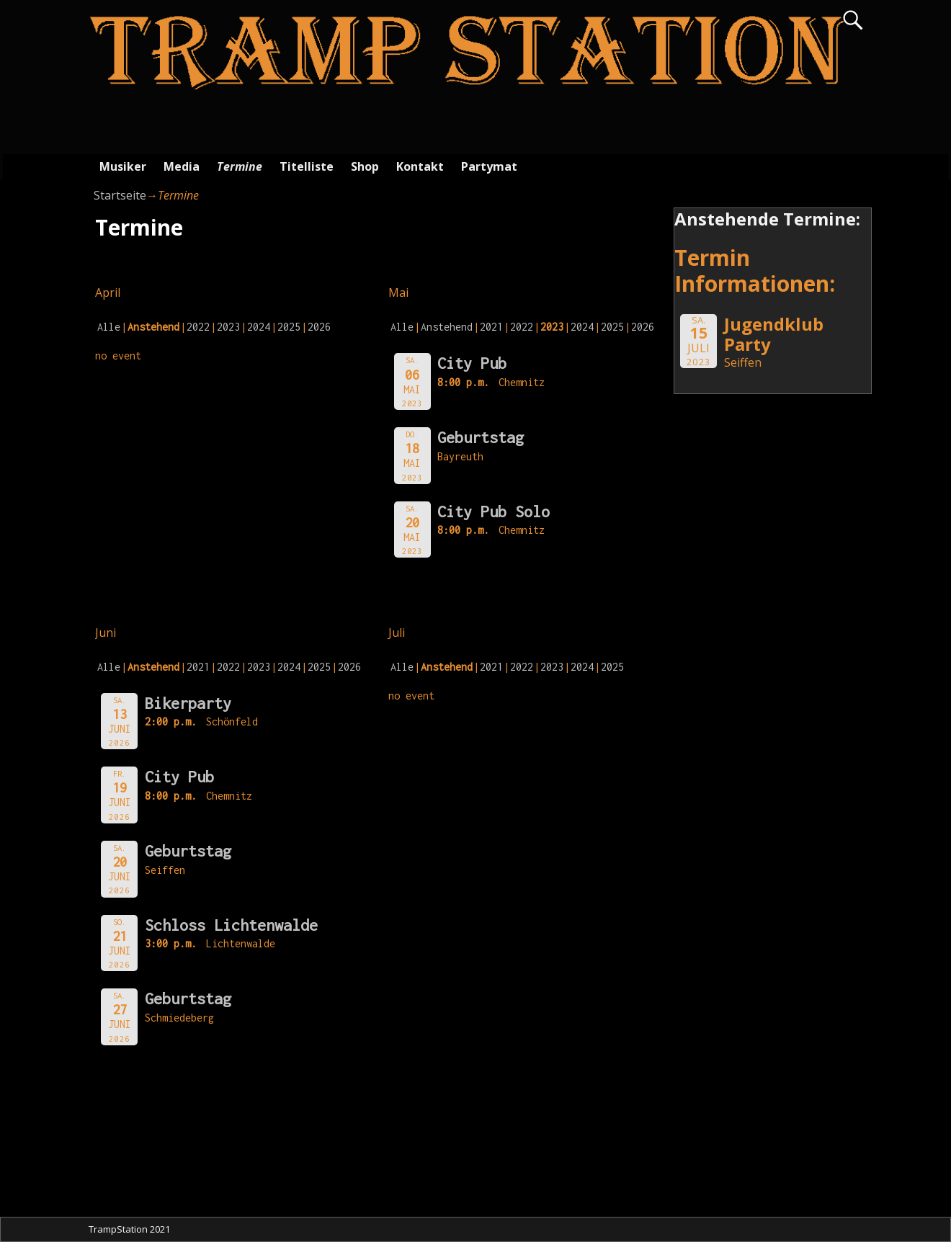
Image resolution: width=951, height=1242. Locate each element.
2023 (228, 327)
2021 (491, 327)
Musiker (122, 166)
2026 (319, 327)
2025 (288, 327)
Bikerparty (188, 703)
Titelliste (307, 166)
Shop (365, 166)
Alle (108, 327)
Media (182, 166)
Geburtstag (480, 437)
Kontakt (420, 166)
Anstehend (447, 327)
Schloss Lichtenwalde (231, 925)
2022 (198, 327)
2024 (258, 327)
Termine (239, 166)
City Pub (471, 363)
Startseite (120, 195)
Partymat (489, 166)
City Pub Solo (493, 511)
